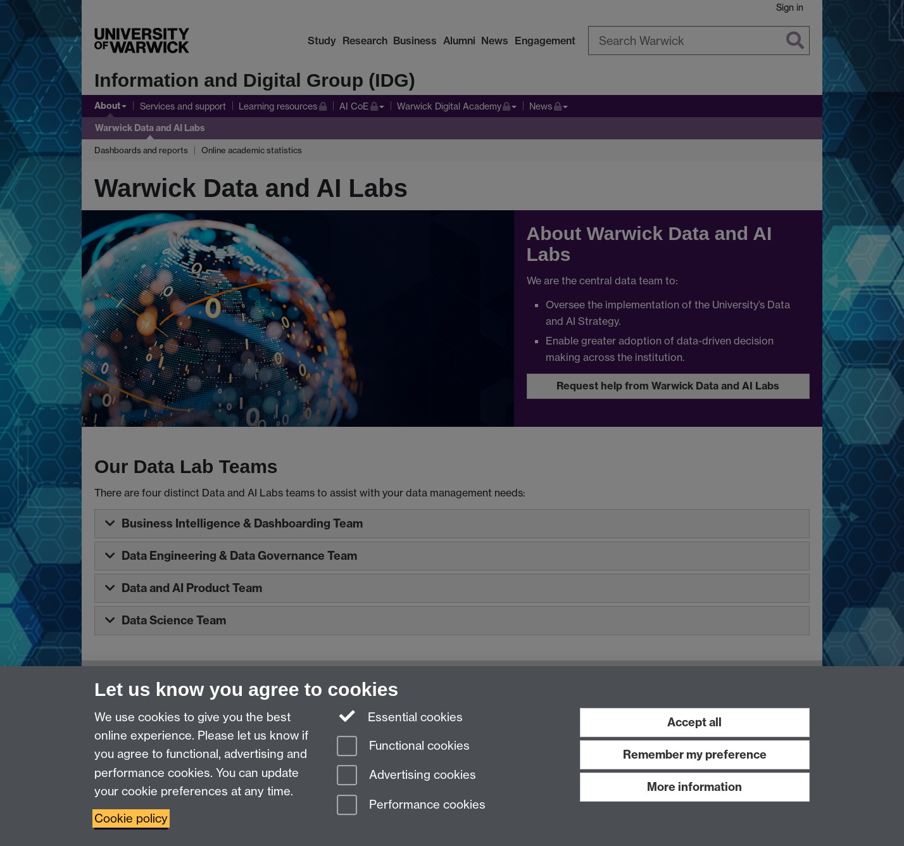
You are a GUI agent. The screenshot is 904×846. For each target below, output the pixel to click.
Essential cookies (400, 716)
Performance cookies (411, 806)
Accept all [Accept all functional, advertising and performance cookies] (694, 722)
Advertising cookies (406, 776)
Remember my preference (695, 754)
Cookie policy (131, 818)
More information (694, 787)
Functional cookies (403, 747)
